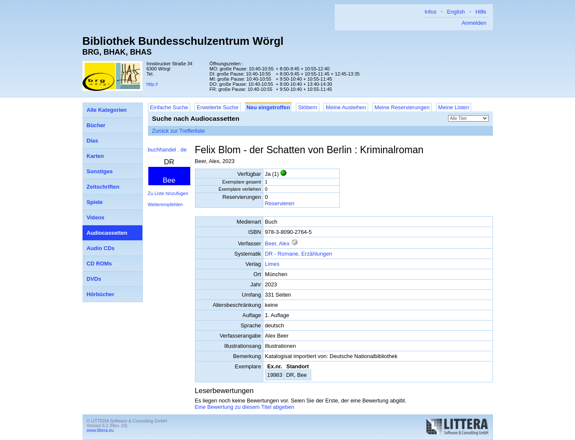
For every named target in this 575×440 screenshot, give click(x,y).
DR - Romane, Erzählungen (298, 254)
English (456, 12)
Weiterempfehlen (165, 204)
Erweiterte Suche (217, 107)
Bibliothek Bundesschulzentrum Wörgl (183, 41)
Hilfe (481, 12)
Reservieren (280, 203)
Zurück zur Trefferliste (178, 131)
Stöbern (307, 107)
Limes (272, 264)
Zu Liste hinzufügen (168, 193)
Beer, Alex (277, 243)
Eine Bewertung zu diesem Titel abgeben (245, 407)
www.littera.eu (100, 430)
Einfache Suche (169, 107)
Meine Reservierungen (402, 107)
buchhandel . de (167, 149)
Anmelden (474, 23)
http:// (152, 84)
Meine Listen (453, 107)
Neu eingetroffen (268, 107)
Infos (430, 12)
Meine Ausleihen (346, 107)
